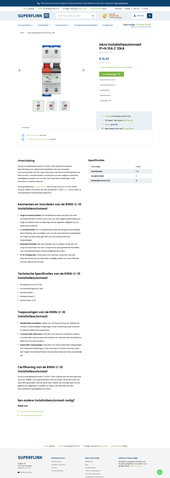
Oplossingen (43, 24)
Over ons (136, 9)
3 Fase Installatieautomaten (32, 410)
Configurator (107, 24)
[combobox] (76, 15)
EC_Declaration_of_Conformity (37, 138)
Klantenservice (56, 462)
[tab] (26, 126)
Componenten (61, 24)
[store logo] (30, 16)
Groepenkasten (25, 24)
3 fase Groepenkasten (93, 474)
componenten (40, 185)
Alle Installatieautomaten (31, 414)
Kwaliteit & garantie (58, 465)
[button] (19, 69)
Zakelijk (127, 9)
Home (22, 32)
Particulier (118, 9)
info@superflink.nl (26, 472)
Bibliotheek (89, 462)
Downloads (26, 126)
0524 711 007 (145, 23)
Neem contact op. (136, 466)
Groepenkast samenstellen (86, 24)
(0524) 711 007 (25, 468)
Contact (145, 9)
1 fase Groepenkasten (93, 471)
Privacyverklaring (57, 471)
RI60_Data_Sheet (33, 134)
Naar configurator (121, 3)
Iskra (66, 188)
